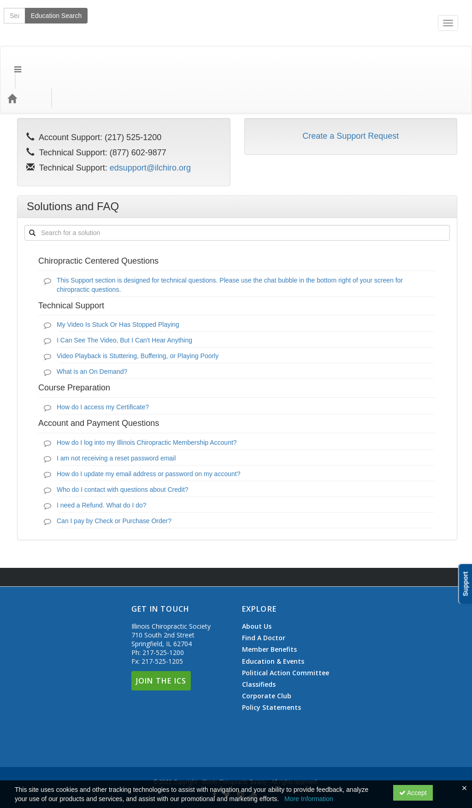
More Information (308, 798)
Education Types (158, 61)
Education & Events (273, 624)
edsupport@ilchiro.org (150, 131)
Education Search (336, 61)
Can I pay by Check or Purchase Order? (114, 484)
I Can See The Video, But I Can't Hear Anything (124, 303)
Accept (413, 792)
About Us (256, 589)
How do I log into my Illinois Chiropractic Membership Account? (147, 405)
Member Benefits (269, 612)
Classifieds (259, 647)
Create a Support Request (350, 99)
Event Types (100, 61)
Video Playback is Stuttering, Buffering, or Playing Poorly (137, 319)
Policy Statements (271, 670)
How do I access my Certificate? (103, 370)
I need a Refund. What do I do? (102, 468)
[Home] (25, 61)
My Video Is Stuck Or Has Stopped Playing (118, 287)
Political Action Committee (285, 636)
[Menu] (10, 61)
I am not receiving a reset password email (116, 421)
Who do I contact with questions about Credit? (123, 452)
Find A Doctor (263, 601)
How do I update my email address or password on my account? (148, 437)
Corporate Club (266, 659)
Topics (58, 61)
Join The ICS (161, 644)
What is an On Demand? (92, 334)
